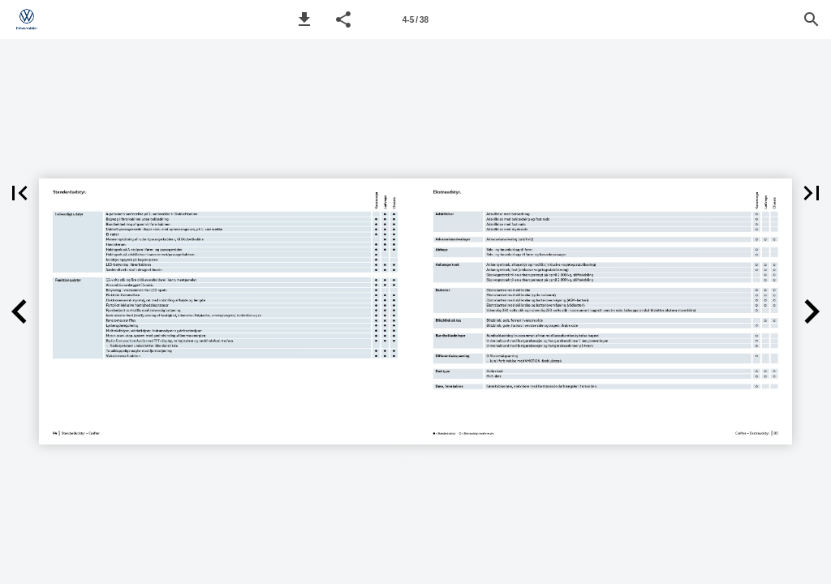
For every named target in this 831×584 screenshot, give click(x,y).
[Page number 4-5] (415, 19)
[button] (304, 19)
